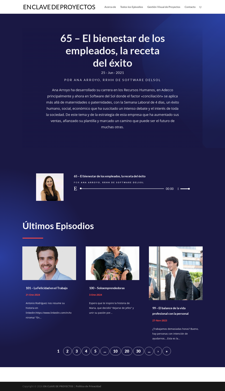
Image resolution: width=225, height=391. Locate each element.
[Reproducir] (75, 188)
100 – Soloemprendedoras (107, 288)
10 (115, 351)
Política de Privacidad (88, 386)
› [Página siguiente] (158, 351)
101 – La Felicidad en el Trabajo (47, 288)
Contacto (190, 7)
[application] (131, 188)
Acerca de (110, 7)
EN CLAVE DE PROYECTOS (58, 386)
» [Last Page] (167, 351)
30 (138, 351)
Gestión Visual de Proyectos (163, 7)
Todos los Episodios (131, 7)
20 (127, 351)
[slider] (122, 188)
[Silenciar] (178, 188)
